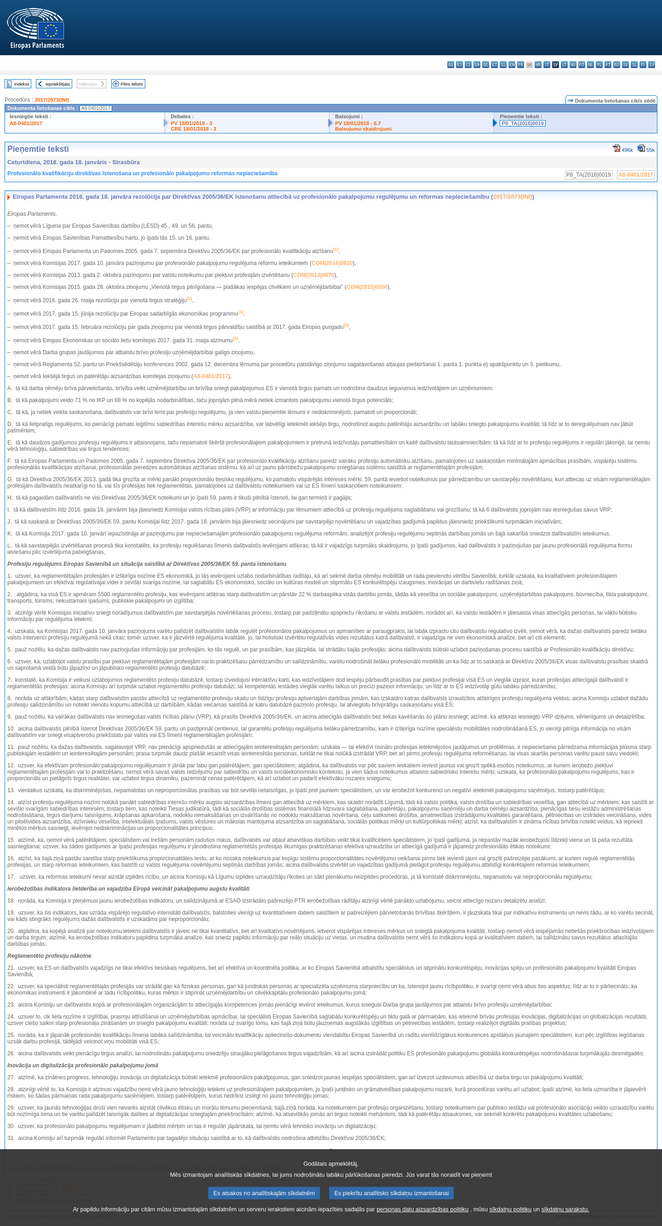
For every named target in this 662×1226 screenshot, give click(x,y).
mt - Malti (581, 64)
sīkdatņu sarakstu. (565, 1220)
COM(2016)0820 (332, 263)
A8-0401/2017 (26, 123)
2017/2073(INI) (51, 100)
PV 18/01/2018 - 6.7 (358, 123)
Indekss (21, 83)
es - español (459, 64)
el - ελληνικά (503, 64)
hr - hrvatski (538, 64)
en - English (511, 64)
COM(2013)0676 (313, 275)
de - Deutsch (485, 64)
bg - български (450, 64)
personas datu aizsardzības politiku (422, 1220)
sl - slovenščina (634, 64)
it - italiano (546, 64)
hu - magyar (573, 64)
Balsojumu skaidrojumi (363, 129)
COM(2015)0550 (367, 287)
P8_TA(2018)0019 (522, 123)
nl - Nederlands (590, 64)
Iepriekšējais (58, 83)
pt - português (608, 64)
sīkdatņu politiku (511, 1220)
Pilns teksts (132, 83)
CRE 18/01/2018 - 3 (193, 129)
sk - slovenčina (625, 64)
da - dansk (477, 64)
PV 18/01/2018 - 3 (191, 123)
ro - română (616, 64)
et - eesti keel (494, 64)
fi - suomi (642, 64)
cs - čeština (468, 64)
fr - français (520, 64)
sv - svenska (651, 64)
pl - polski (599, 64)
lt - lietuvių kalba (564, 64)
